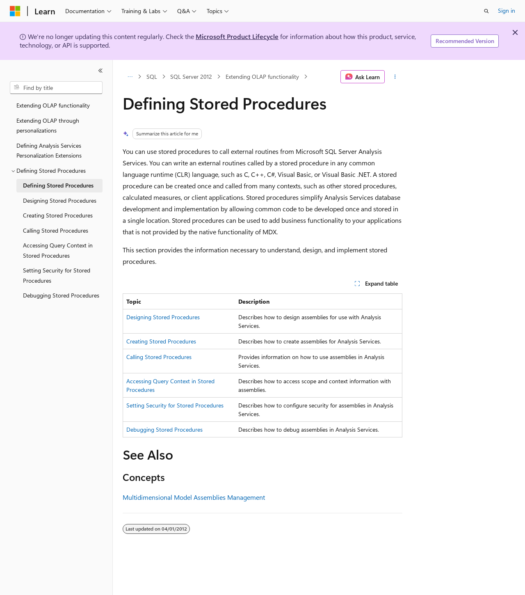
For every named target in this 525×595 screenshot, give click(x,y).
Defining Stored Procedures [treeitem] (58, 185)
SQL (151, 76)
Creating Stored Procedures (161, 341)
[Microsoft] (15, 11)
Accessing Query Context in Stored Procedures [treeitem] (58, 250)
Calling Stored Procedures (159, 357)
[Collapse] (100, 70)
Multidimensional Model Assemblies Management (194, 497)
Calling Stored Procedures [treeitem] (55, 230)
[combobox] (56, 87)
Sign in (506, 10)
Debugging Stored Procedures (164, 429)
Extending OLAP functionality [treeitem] (53, 105)
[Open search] (486, 11)
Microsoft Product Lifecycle (237, 36)
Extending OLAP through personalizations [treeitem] (47, 126)
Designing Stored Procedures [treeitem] (59, 200)
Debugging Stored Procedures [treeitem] (61, 295)
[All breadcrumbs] (130, 76)
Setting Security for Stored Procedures (175, 405)
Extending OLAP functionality (262, 76)
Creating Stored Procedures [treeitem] (58, 215)
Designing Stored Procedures (163, 317)
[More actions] (395, 76)
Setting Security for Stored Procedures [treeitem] (56, 275)
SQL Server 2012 (191, 76)
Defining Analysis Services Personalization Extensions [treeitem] (49, 151)
